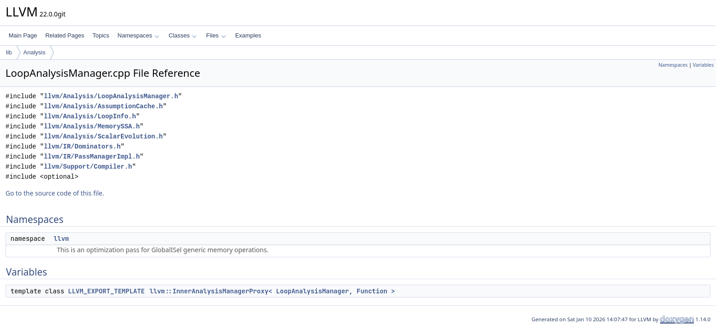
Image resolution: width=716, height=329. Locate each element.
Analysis (34, 52)
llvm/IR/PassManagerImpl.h (92, 156)
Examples (248, 35)
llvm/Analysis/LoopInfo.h (90, 116)
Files (216, 35)
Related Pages (64, 35)
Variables (703, 65)
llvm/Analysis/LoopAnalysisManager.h (111, 96)
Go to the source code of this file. (54, 193)
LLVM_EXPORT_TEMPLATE (106, 291)
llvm (61, 238)
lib (9, 52)
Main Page (23, 35)
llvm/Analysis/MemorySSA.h (92, 126)
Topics (100, 35)
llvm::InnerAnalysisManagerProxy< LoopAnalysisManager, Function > (272, 291)
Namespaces (138, 35)
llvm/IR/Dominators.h (82, 146)
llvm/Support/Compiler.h (88, 166)
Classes (182, 35)
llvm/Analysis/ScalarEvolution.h (103, 136)
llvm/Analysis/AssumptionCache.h (103, 106)
